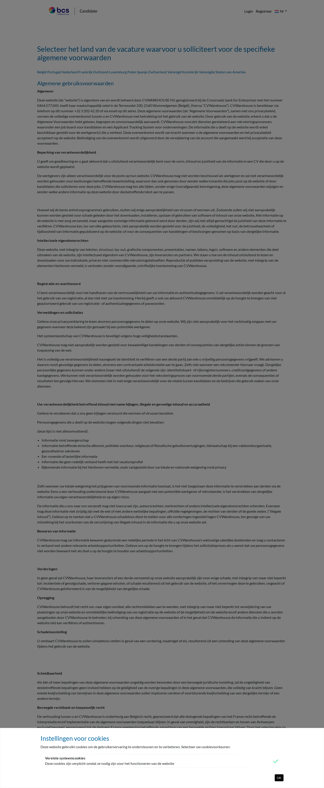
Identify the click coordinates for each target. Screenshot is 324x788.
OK (279, 778)
